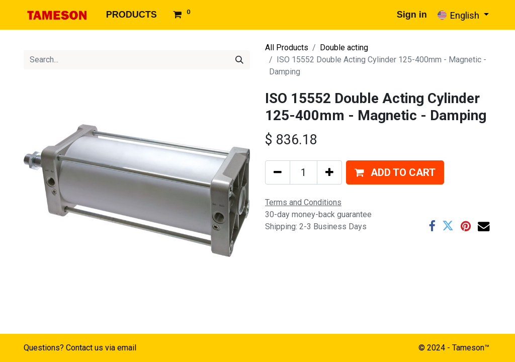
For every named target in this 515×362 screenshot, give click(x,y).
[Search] (239, 59)
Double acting (344, 47)
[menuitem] (131, 15)
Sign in (412, 15)
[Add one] (329, 172)
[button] (395, 172)
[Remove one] (277, 172)
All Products (286, 47)
